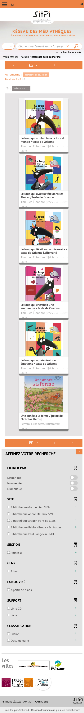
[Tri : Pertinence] (21, 88)
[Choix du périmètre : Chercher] (8, 46)
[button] (82, 4)
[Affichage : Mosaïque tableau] (34, 65)
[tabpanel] (42, 353)
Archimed (23, 710)
